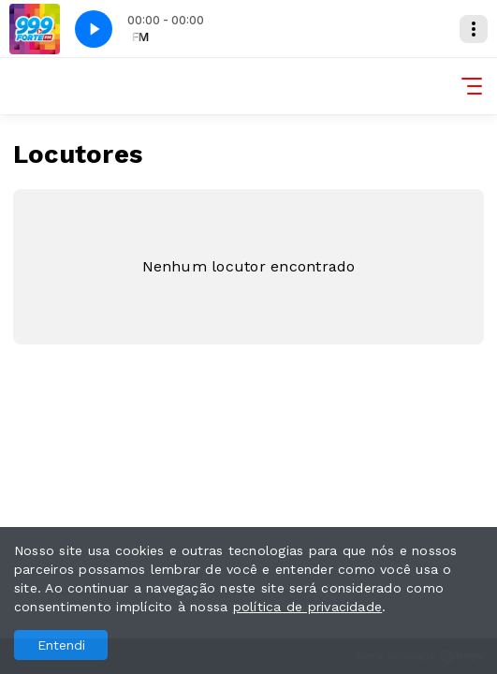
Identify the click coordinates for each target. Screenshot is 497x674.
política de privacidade (308, 606)
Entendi (61, 644)
